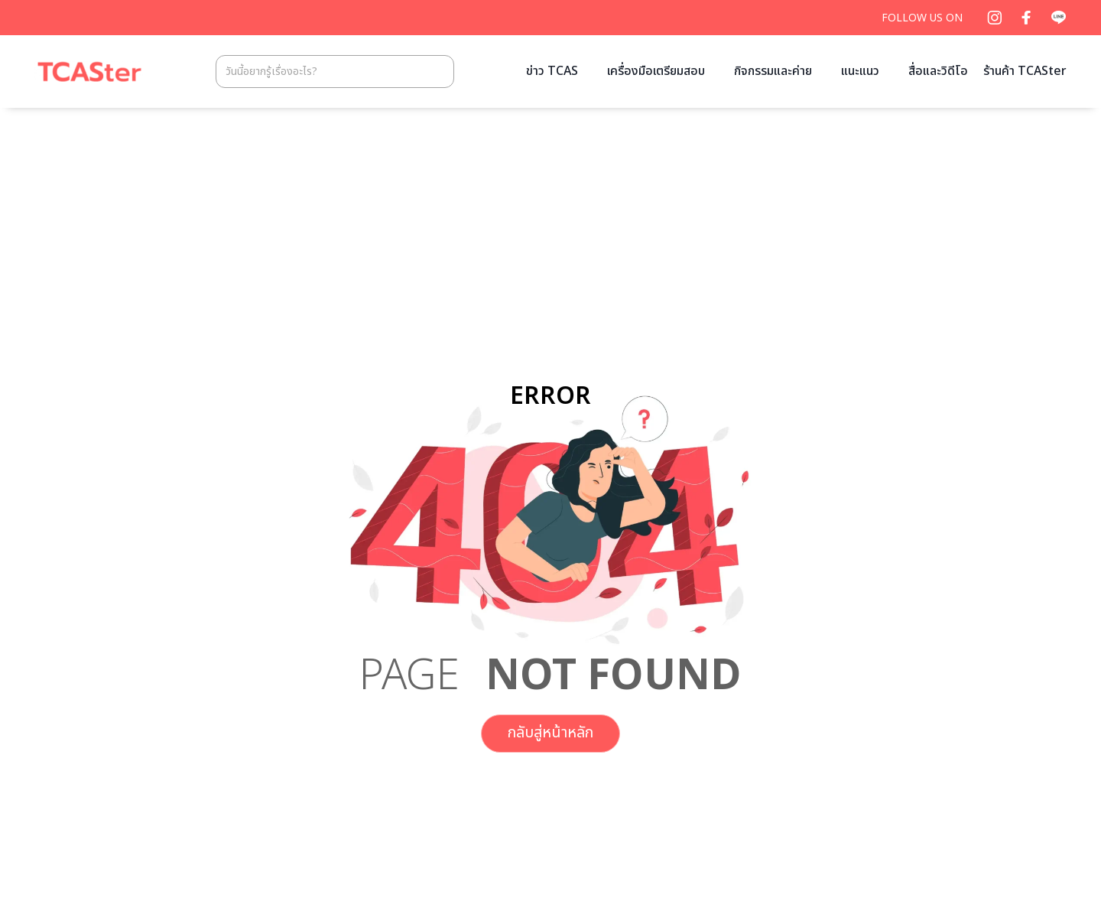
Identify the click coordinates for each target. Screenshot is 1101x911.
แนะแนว (860, 71)
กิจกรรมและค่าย (773, 71)
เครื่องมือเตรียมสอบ (656, 71)
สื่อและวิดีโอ (938, 71)
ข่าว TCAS (552, 71)
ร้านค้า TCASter (1025, 71)
